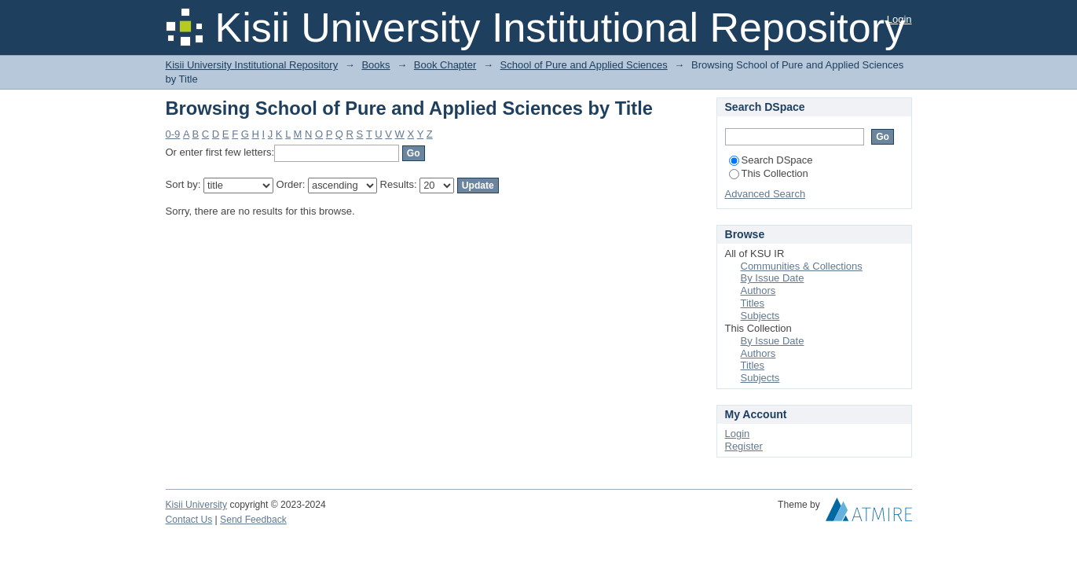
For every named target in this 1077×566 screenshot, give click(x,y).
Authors (758, 290)
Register (744, 446)
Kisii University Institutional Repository (252, 65)
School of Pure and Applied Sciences (584, 65)
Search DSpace (771, 160)
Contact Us (189, 519)
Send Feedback (253, 519)
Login (899, 19)
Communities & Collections (802, 266)
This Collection (768, 173)
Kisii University (197, 504)
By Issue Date (772, 278)
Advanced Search (765, 194)
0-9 (173, 134)
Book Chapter (445, 65)
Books (375, 65)
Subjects (760, 316)
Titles (753, 303)
